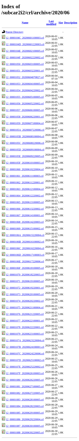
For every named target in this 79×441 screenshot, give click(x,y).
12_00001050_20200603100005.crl (25, 64)
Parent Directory (14, 32)
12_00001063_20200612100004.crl (25, 189)
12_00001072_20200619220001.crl (25, 287)
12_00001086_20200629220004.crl (25, 419)
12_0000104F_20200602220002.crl (25, 57)
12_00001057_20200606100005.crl (25, 110)
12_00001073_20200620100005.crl (25, 294)
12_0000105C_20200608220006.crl (25, 143)
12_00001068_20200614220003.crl (25, 222)
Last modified (51, 22)
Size (60, 22)
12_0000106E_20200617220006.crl (25, 261)
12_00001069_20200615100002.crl (25, 228)
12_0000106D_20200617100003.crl (25, 254)
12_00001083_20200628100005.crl (25, 399)
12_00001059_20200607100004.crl (25, 123)
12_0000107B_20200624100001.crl (25, 347)
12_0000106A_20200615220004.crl (25, 235)
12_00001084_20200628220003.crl (25, 406)
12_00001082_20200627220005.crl (25, 393)
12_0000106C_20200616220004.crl (25, 248)
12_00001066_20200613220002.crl (25, 208)
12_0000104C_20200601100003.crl (25, 37)
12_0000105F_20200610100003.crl (25, 162)
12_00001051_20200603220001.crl (25, 70)
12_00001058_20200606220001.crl (25, 116)
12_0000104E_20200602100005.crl (25, 51)
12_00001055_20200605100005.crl (25, 97)
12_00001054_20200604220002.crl (25, 90)
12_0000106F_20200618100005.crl (25, 268)
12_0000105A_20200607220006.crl (25, 129)
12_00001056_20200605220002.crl (25, 103)
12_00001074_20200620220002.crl (25, 301)
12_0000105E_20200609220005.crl (25, 156)
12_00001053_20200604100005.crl (25, 83)
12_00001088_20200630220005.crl (25, 432)
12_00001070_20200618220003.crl (25, 274)
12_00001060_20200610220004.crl (25, 169)
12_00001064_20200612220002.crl (25, 195)
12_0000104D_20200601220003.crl (25, 44)
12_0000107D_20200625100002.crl (25, 360)
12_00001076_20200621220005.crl (25, 314)
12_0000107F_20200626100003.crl (25, 373)
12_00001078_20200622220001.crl (25, 327)
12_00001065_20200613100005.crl (25, 202)
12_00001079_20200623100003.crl (25, 333)
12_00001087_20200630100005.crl (25, 426)
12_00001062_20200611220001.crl (25, 182)
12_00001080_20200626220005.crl (25, 379)
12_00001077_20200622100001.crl (25, 320)
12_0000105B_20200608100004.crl (25, 136)
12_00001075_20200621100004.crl (25, 307)
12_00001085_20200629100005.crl (25, 412)
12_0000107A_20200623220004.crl (25, 340)
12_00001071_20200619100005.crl (25, 281)
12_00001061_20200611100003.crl (25, 176)
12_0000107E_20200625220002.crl (25, 366)
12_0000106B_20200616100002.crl (25, 241)
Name (25, 22)
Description (70, 22)
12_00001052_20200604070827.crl (25, 77)
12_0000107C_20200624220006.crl (25, 353)
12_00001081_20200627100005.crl (25, 386)
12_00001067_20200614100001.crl (25, 215)
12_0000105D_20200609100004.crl (25, 149)
